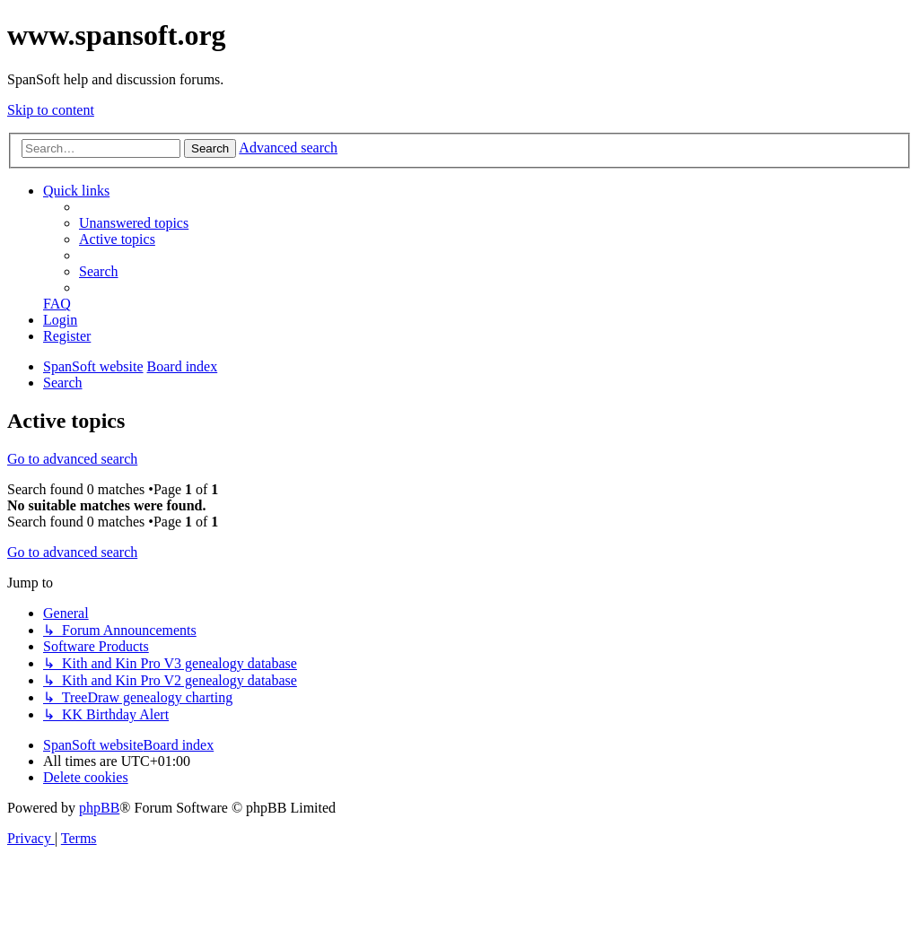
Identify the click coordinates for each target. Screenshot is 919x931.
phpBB (99, 807)
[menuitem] (133, 223)
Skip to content (50, 109)
